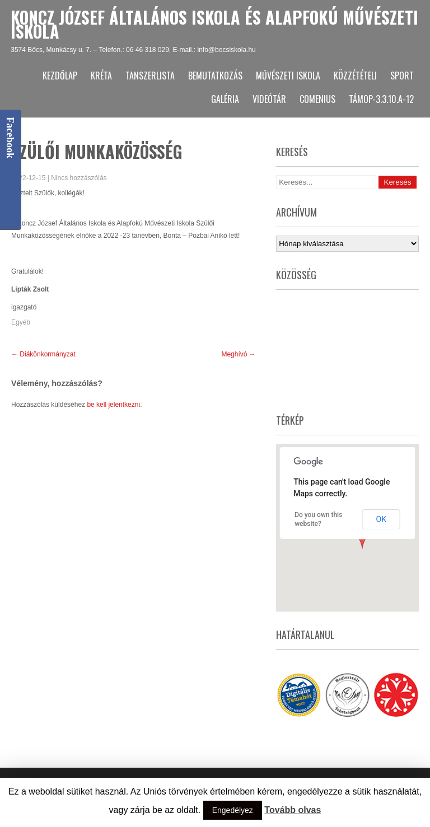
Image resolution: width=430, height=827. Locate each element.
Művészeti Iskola (288, 75)
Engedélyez (232, 810)
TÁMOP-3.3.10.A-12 (381, 99)
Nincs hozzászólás (78, 178)
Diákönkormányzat (43, 354)
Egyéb (20, 322)
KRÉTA (101, 75)
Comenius (317, 99)
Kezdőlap (60, 75)
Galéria (225, 99)
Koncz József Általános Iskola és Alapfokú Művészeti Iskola (214, 24)
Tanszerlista (150, 75)
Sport (402, 75)
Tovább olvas (292, 810)
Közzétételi (355, 75)
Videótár (269, 99)
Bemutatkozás (215, 75)
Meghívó (238, 354)
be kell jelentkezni (113, 404)
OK (381, 519)
